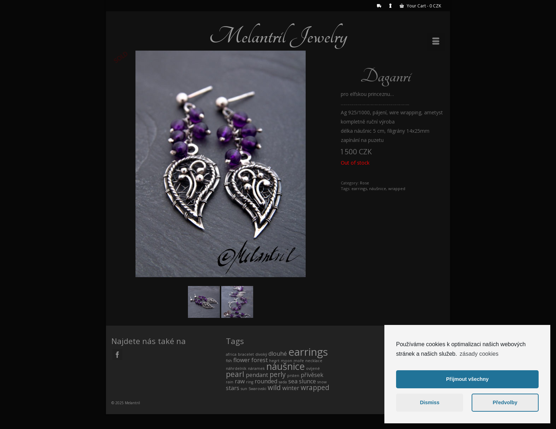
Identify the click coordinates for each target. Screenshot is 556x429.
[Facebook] (117, 354)
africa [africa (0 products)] (231, 354)
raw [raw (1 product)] (240, 381)
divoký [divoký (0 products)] (261, 354)
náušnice (377, 188)
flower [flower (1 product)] (241, 360)
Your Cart (420, 6)
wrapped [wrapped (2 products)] (315, 387)
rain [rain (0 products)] (229, 381)
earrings (359, 188)
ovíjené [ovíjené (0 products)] (313, 368)
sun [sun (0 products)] (244, 388)
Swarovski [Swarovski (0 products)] (257, 388)
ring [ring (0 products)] (249, 381)
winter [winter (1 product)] (290, 388)
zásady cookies (479, 354)
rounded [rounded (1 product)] (266, 381)
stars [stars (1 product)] (232, 388)
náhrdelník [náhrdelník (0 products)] (236, 368)
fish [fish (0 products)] (229, 360)
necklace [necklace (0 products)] (313, 360)
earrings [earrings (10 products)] (308, 352)
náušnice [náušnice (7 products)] (285, 366)
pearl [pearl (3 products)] (235, 374)
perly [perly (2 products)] (277, 374)
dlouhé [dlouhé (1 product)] (277, 354)
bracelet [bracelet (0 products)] (246, 354)
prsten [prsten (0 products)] (293, 375)
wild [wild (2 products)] (274, 387)
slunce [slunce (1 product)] (307, 381)
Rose (364, 182)
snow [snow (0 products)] (322, 381)
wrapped (396, 188)
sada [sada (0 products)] (283, 381)
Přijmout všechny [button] (467, 379)
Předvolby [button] (505, 402)
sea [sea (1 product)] (293, 381)
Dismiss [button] (429, 402)
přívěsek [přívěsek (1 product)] (312, 375)
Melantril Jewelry (278, 36)
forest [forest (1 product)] (259, 360)
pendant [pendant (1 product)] (257, 375)
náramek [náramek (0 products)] (256, 368)
